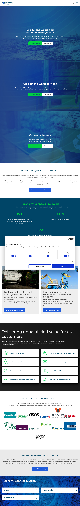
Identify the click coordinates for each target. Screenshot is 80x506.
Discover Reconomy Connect (40, 190)
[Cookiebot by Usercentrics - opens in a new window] (67, 239)
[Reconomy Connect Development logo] (8, 3)
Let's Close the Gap (40, 469)
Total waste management (14, 311)
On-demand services (52, 313)
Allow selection (39, 266)
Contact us (47, 43)
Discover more (35, 43)
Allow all (62, 266)
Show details (67, 261)
